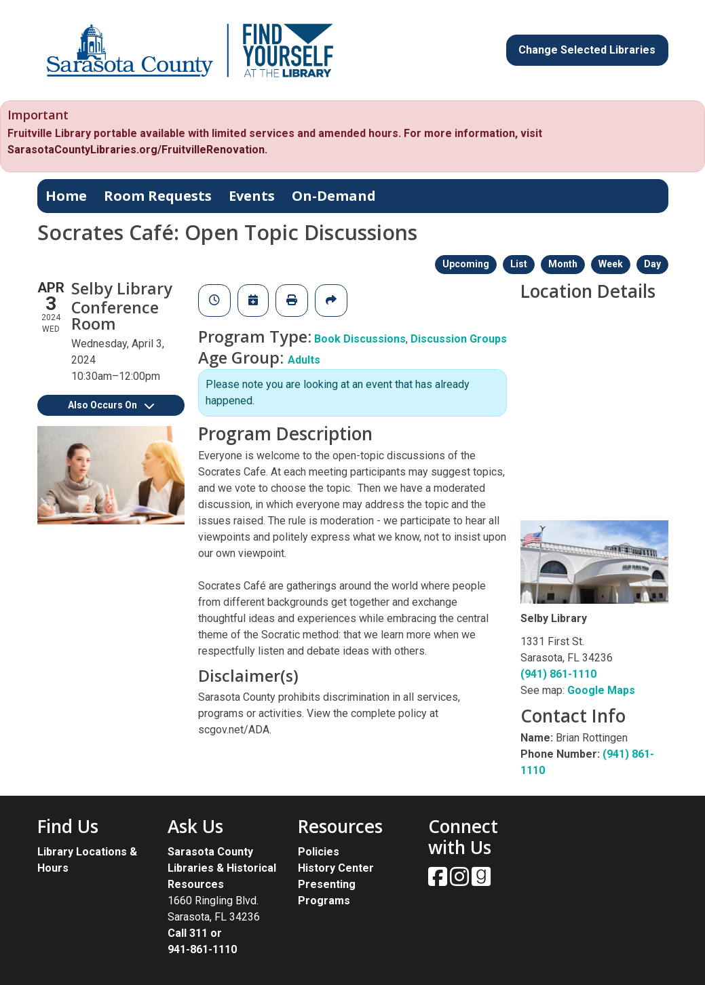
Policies (318, 851)
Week (610, 263)
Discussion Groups (459, 338)
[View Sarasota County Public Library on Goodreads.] (481, 880)
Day (652, 263)
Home (66, 196)
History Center (336, 868)
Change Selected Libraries (586, 49)
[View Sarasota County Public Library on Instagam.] (461, 880)
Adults (304, 359)
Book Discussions (360, 338)
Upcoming (465, 263)
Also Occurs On (111, 405)
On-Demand (334, 196)
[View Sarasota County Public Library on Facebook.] (439, 880)
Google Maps (601, 690)
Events (252, 196)
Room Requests (158, 196)
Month (562, 263)
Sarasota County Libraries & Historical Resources (222, 868)
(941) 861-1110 (558, 674)
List (518, 263)
